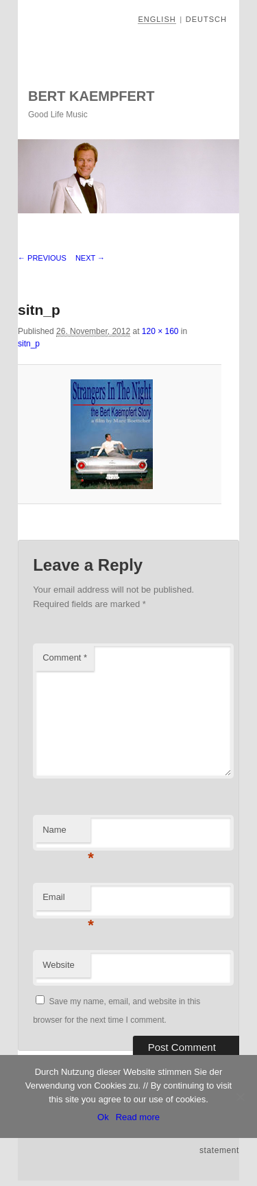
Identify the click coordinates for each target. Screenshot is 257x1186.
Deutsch (206, 19)
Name (66, 834)
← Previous (42, 258)
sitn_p (29, 343)
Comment (64, 657)
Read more (138, 1117)
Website (58, 965)
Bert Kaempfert (91, 96)
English (156, 19)
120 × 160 (160, 331)
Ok (103, 1117)
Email (66, 901)
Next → (90, 258)
